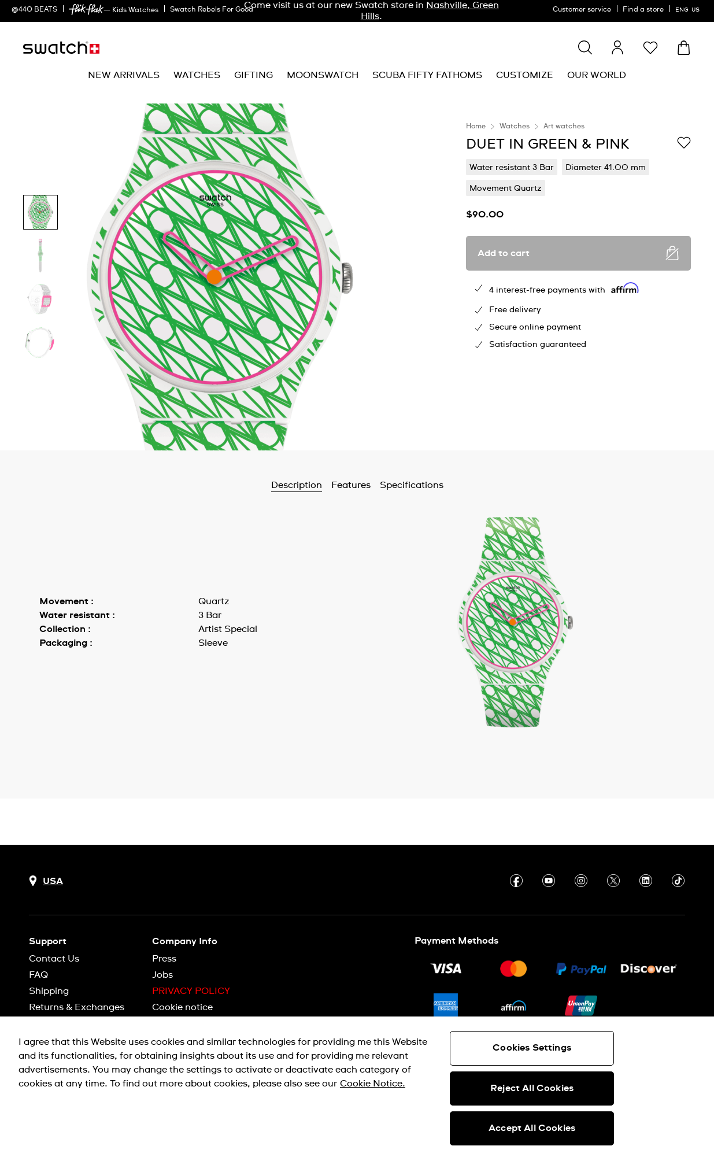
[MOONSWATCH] (322, 75)
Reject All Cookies (532, 1088)
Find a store (643, 9)
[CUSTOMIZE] (524, 75)
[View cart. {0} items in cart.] (683, 47)
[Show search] (585, 47)
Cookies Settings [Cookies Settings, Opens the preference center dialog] (532, 1047)
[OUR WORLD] (596, 75)
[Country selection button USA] (46, 881)
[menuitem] (124, 75)
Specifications (411, 485)
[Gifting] (253, 75)
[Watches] (196, 75)
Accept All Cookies (532, 1128)
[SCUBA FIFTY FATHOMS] (427, 75)
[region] (578, 276)
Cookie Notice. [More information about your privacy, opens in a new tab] (372, 1083)
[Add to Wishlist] (684, 143)
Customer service (582, 9)
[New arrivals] (124, 75)
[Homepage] (61, 47)
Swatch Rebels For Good (211, 9)
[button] (650, 47)
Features (351, 485)
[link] (86, 9)
